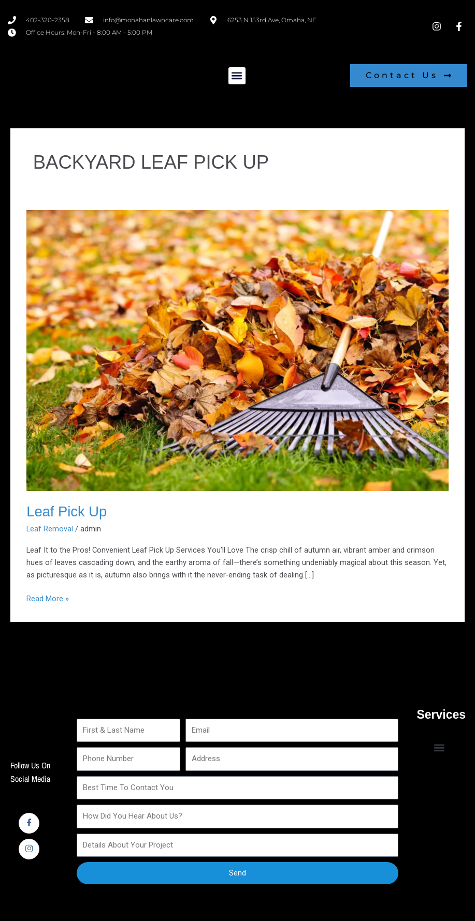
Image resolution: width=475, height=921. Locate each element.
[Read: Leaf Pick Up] (237, 349)
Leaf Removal (49, 528)
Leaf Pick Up (66, 511)
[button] (237, 75)
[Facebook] (29, 823)
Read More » (47, 597)
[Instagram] (29, 849)
